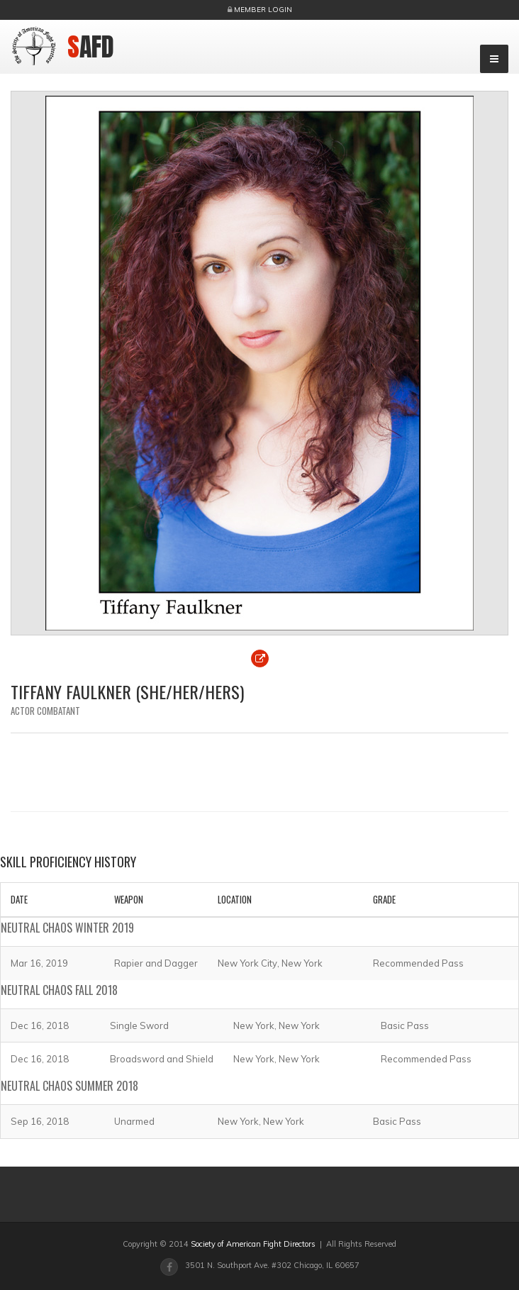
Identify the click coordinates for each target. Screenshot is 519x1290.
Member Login (263, 9)
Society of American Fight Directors (253, 1244)
